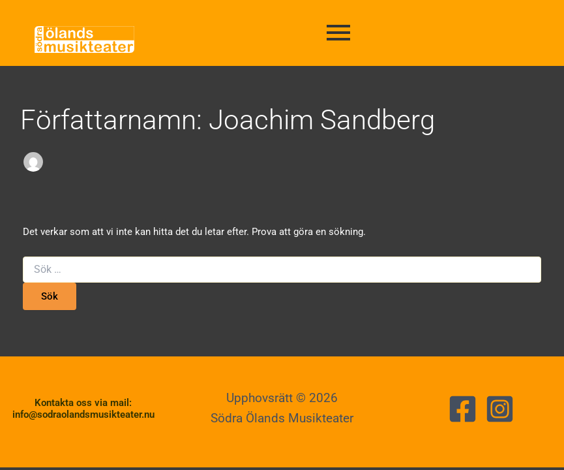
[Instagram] (499, 409)
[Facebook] (462, 409)
